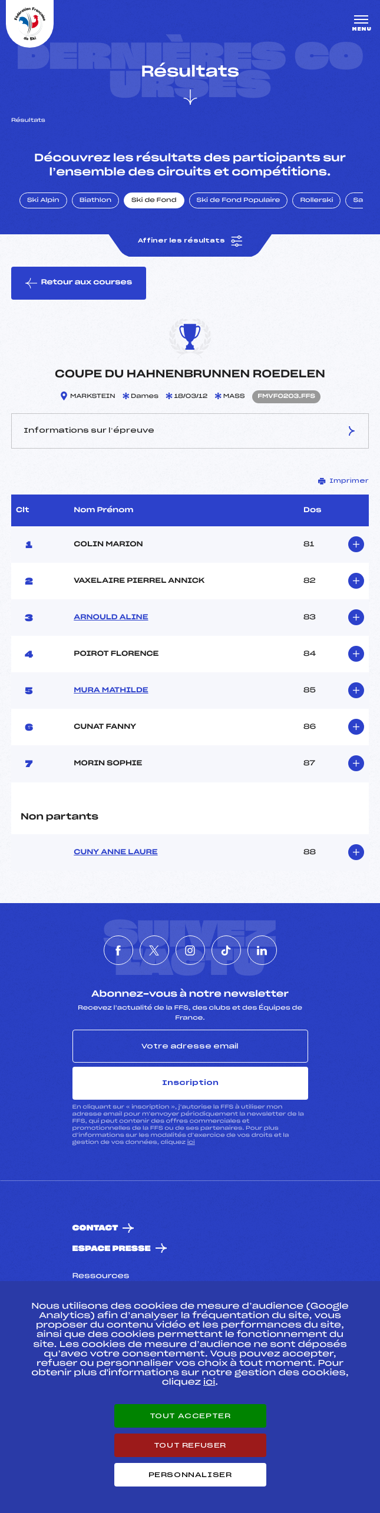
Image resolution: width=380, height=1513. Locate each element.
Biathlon (95, 201)
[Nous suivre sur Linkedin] (262, 950)
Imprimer (343, 481)
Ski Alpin (43, 201)
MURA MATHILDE (111, 690)
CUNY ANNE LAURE (115, 852)
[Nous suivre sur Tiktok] (226, 950)
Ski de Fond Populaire (238, 201)
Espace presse (111, 1249)
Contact (95, 1228)
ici (191, 1142)
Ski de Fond (154, 201)
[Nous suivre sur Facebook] (118, 950)
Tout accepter (190, 1415)
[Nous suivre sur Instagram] (190, 950)
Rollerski (316, 201)
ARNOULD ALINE (111, 617)
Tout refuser (190, 1445)
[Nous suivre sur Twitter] (154, 950)
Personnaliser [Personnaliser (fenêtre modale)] (190, 1474)
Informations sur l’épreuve (190, 431)
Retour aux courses (78, 283)
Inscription (190, 1082)
